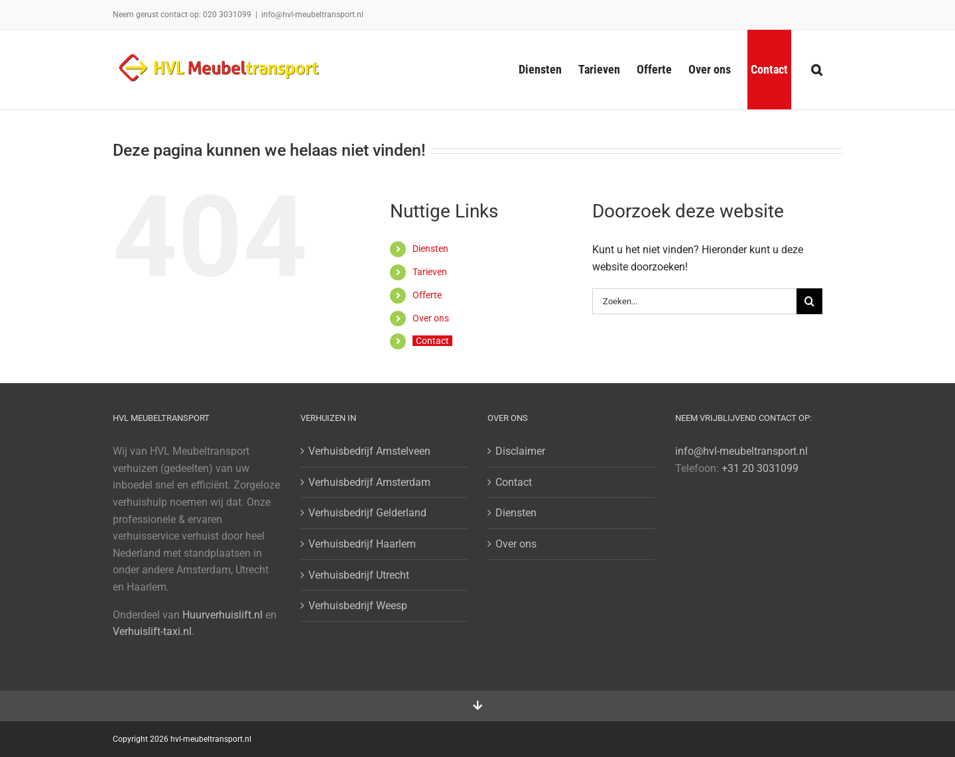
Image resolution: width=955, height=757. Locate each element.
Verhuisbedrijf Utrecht (358, 575)
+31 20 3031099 (760, 468)
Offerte (427, 295)
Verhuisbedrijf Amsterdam (369, 482)
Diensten (430, 248)
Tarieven (430, 271)
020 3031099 (227, 14)
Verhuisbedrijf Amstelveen (369, 451)
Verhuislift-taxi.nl (152, 631)
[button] (817, 69)
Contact (432, 340)
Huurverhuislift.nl (222, 615)
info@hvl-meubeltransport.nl (312, 14)
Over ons (431, 318)
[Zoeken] (809, 301)
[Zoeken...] (694, 301)
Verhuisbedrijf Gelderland (367, 512)
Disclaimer (520, 451)
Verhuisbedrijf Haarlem (362, 544)
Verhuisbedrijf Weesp (357, 605)
